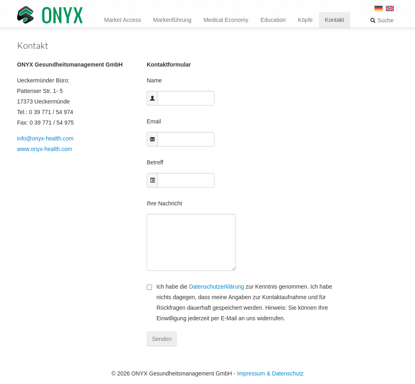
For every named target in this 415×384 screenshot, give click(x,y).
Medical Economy (225, 20)
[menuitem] (390, 11)
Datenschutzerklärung (216, 286)
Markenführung (172, 20)
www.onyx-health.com (44, 149)
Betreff (155, 162)
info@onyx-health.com (45, 138)
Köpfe (305, 20)
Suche (382, 20)
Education (273, 20)
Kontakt (334, 20)
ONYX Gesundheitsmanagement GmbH (50, 15)
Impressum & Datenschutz (270, 373)
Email (154, 121)
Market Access (122, 20)
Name (154, 80)
